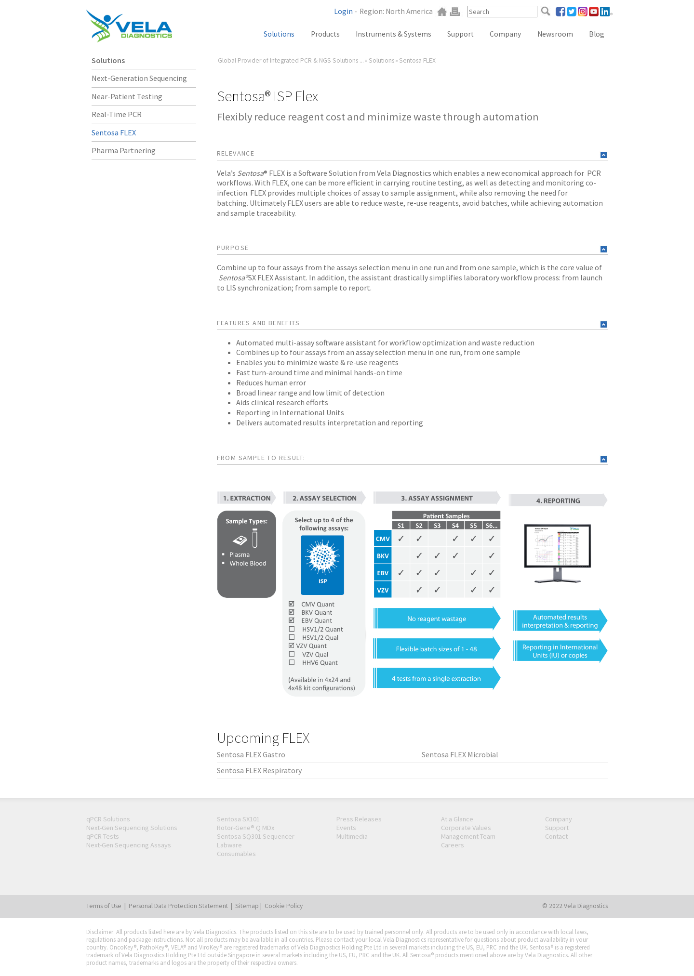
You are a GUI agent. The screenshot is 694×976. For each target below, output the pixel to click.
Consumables (236, 853)
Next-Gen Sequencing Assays (128, 845)
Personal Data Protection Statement (178, 906)
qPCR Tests (102, 836)
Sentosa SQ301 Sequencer (255, 836)
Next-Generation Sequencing (139, 78)
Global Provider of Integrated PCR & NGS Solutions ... (291, 60)
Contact (556, 836)
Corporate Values (466, 827)
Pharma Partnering (124, 150)
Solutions (279, 34)
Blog (596, 34)
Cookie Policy (284, 906)
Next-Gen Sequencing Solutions (131, 827)
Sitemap (247, 906)
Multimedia (352, 836)
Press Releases (359, 819)
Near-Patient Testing (127, 96)
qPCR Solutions (108, 819)
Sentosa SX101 (238, 819)
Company (505, 34)
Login (343, 11)
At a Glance (457, 819)
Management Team (468, 836)
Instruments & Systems (393, 34)
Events (346, 827)
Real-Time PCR (117, 114)
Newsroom (555, 34)
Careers (452, 845)
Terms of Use (103, 906)
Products (325, 34)
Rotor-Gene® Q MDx (245, 827)
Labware (229, 845)
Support (460, 34)
